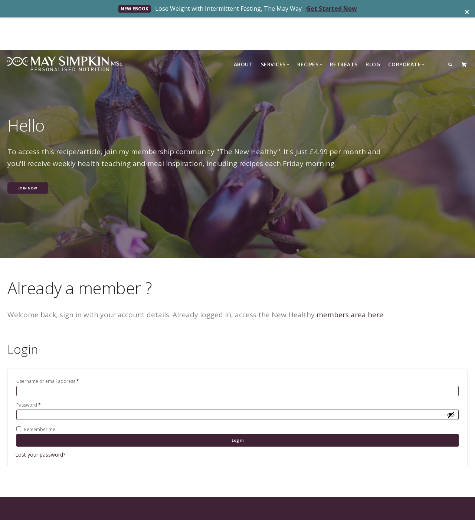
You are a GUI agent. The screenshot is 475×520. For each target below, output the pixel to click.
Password (28, 374)
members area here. (351, 282)
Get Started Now (331, 8)
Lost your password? (40, 431)
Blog (373, 31)
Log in (237, 414)
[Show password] (451, 385)
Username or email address (47, 348)
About (243, 31)
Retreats (344, 31)
